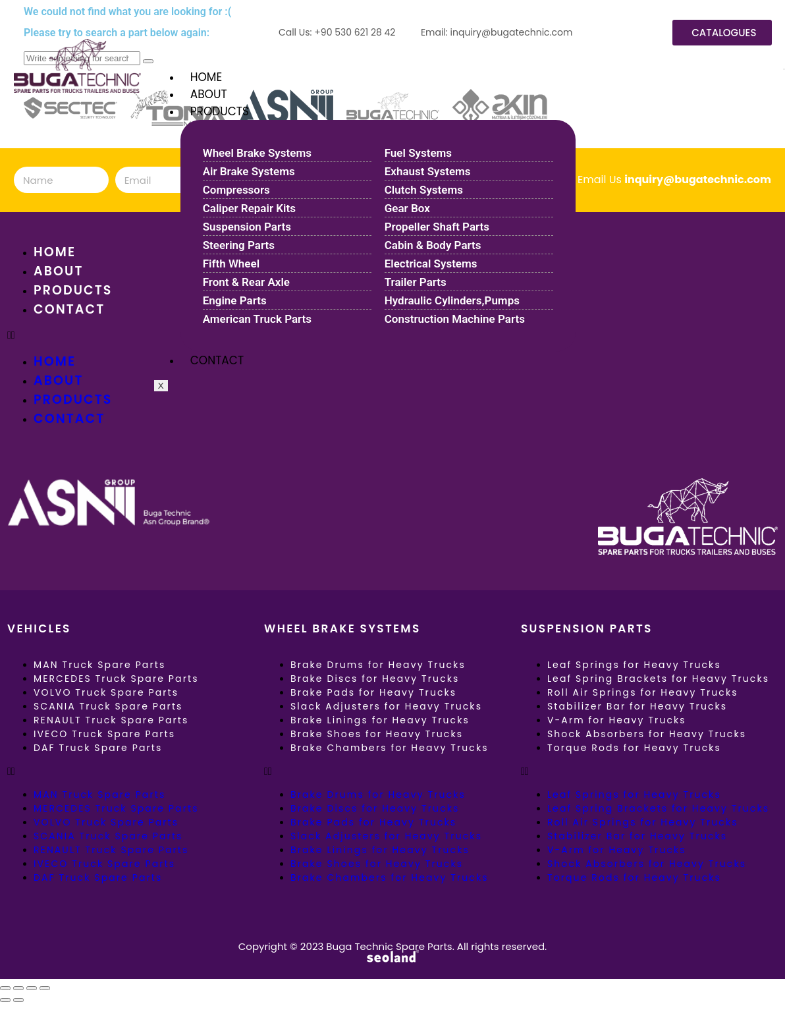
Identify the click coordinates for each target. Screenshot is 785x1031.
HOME (206, 77)
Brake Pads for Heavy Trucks (373, 692)
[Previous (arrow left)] (5, 1000)
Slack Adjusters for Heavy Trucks (386, 706)
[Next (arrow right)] (18, 1000)
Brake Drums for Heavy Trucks (378, 664)
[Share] (31, 988)
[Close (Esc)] (45, 988)
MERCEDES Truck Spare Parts (116, 678)
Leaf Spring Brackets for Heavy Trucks (658, 678)
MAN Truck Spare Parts (99, 664)
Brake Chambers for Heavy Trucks (389, 747)
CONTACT (217, 360)
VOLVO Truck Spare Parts (106, 692)
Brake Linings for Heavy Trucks (380, 720)
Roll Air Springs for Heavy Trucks (642, 692)
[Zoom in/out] (5, 988)
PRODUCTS (219, 111)
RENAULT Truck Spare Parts (111, 720)
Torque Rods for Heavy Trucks (634, 747)
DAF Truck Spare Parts (98, 747)
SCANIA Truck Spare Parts (108, 706)
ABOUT (208, 94)
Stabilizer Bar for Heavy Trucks (637, 706)
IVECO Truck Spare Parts (104, 733)
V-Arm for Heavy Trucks (616, 720)
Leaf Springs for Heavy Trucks (634, 664)
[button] (135, 771)
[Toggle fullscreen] (18, 988)
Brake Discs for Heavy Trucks (375, 678)
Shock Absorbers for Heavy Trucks (646, 733)
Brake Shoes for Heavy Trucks (376, 733)
